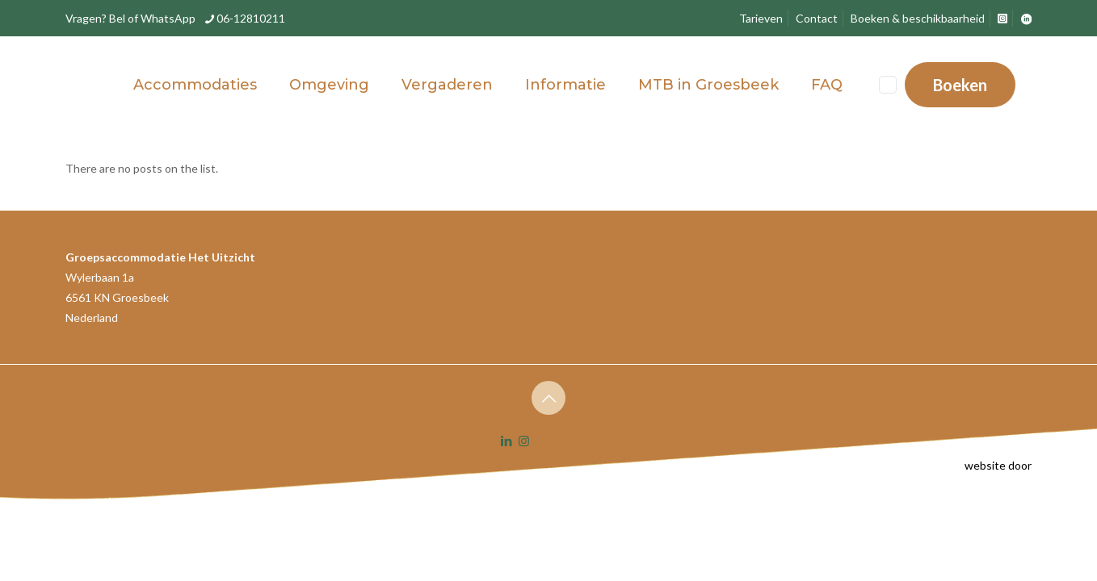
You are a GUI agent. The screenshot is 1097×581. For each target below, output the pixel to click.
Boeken (960, 84)
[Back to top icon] (548, 398)
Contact (817, 18)
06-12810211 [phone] (250, 18)
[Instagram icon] (524, 440)
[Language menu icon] (888, 85)
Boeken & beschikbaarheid (918, 18)
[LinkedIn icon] (507, 440)
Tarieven (761, 18)
